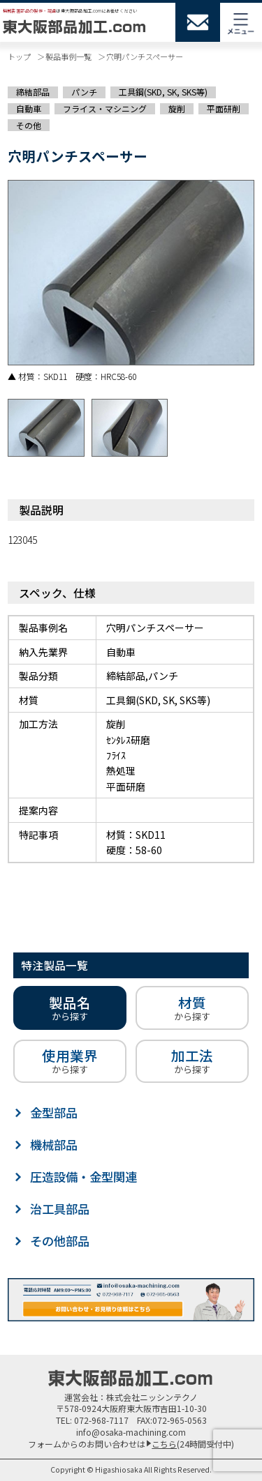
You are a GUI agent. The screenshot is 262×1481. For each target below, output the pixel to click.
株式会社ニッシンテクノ (152, 1397)
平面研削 (223, 108)
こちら (164, 1444)
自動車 (28, 108)
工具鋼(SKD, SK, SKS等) (163, 92)
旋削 (176, 108)
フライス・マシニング (105, 108)
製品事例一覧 (68, 56)
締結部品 (33, 92)
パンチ (84, 92)
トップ (19, 56)
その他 (28, 124)
